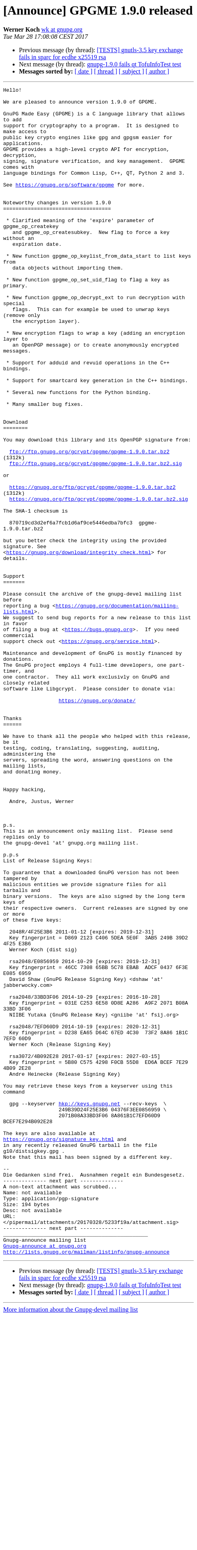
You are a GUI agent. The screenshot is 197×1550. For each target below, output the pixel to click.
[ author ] (157, 71)
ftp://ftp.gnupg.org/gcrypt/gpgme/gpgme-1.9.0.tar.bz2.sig (95, 539)
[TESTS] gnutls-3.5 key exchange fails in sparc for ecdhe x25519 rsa (101, 53)
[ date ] (83, 71)
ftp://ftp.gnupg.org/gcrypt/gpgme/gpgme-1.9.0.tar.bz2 (89, 524)
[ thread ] (105, 71)
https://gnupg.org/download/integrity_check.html (78, 645)
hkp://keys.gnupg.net (89, 1307)
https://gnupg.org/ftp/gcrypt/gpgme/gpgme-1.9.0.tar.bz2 (92, 567)
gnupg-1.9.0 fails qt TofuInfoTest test (134, 64)
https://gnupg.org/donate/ (96, 823)
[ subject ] (131, 71)
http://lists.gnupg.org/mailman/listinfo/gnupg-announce (86, 1485)
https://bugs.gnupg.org (99, 738)
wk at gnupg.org (62, 29)
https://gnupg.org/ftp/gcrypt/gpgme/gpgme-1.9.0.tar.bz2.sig (98, 581)
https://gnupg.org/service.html (108, 752)
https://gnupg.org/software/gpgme (64, 204)
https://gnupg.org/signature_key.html (58, 1350)
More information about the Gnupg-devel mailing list (70, 1543)
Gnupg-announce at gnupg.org (44, 1478)
